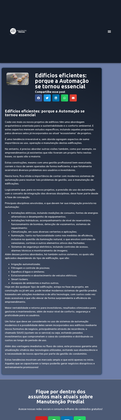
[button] (109, 31)
